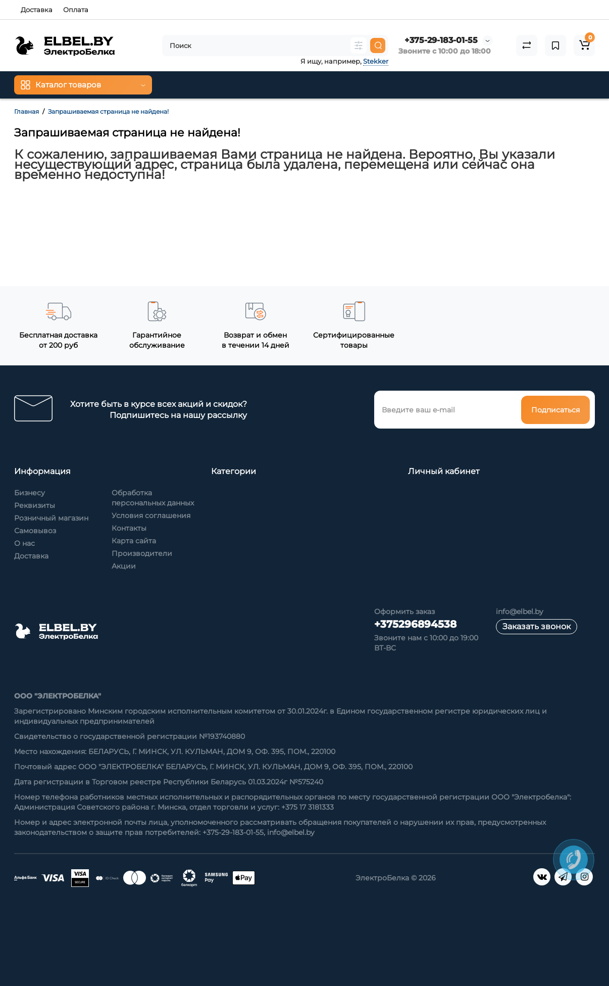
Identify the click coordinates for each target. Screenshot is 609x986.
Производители (142, 553)
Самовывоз (35, 530)
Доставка (37, 10)
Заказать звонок (536, 626)
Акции (124, 566)
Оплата (75, 10)
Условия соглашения (151, 515)
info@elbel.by (519, 611)
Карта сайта (134, 540)
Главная (26, 111)
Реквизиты (34, 505)
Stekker (375, 61)
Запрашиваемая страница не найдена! (108, 111)
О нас (24, 543)
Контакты (129, 528)
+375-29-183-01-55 (441, 40)
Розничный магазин (51, 518)
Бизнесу (29, 492)
